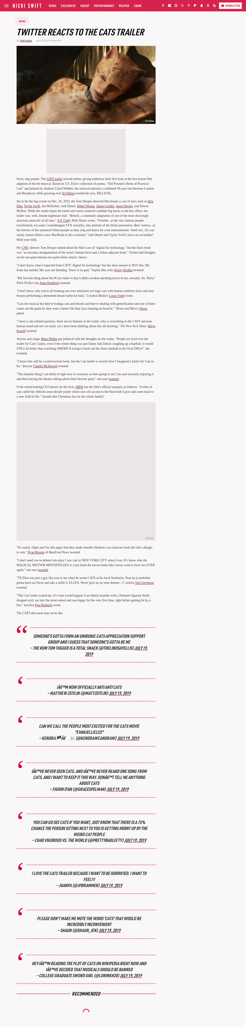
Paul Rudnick (43, 605)
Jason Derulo (124, 206)
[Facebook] (163, 6)
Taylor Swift (32, 206)
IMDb (79, 387)
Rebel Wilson (85, 206)
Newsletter (230, 5)
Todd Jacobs (26, 40)
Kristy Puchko (123, 270)
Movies (22, 21)
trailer (54, 179)
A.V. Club (63, 220)
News (52, 6)
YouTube (149, 121)
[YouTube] (169, 6)
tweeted (114, 379)
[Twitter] (182, 6)
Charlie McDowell (45, 366)
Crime (138, 6)
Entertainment (104, 6)
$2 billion (68, 193)
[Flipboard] (195, 6)
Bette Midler (49, 339)
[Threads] (208, 6)
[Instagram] (176, 6)
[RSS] (214, 6)
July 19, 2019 (120, 693)
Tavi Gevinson (144, 582)
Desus (143, 308)
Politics (124, 6)
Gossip (84, 6)
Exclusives (68, 6)
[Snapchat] (201, 6)
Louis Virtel (116, 295)
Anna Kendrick (49, 283)
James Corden (105, 206)
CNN (25, 247)
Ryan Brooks (36, 552)
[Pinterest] (189, 6)
